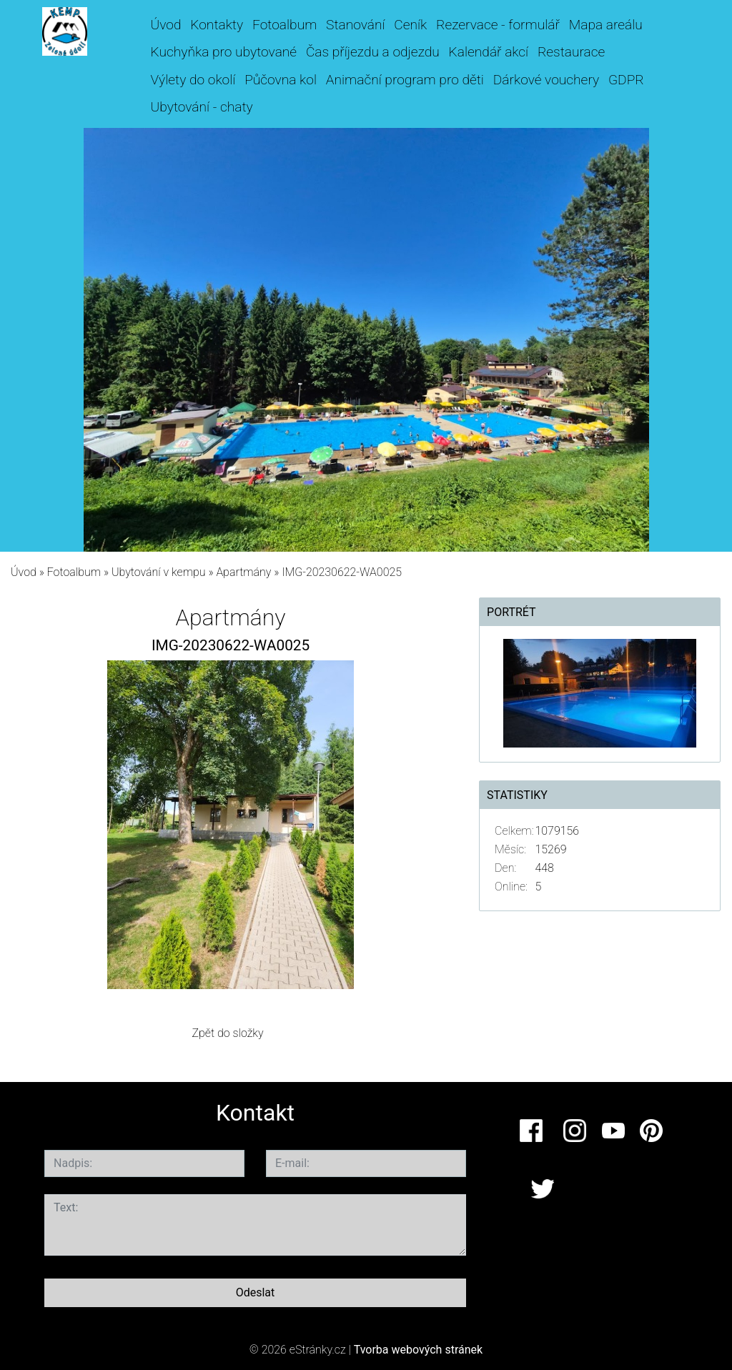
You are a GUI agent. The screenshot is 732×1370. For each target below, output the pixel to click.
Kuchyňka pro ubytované (224, 52)
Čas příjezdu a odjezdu (373, 52)
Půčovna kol (280, 79)
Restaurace (571, 52)
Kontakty (216, 24)
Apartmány (243, 572)
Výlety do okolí (193, 79)
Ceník (410, 24)
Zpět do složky (227, 1033)
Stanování (355, 24)
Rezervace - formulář (498, 24)
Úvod (166, 24)
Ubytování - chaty (202, 107)
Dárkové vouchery (546, 79)
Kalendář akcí (489, 52)
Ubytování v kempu (159, 572)
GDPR (626, 79)
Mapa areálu (606, 24)
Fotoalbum (284, 24)
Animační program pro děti (405, 79)
